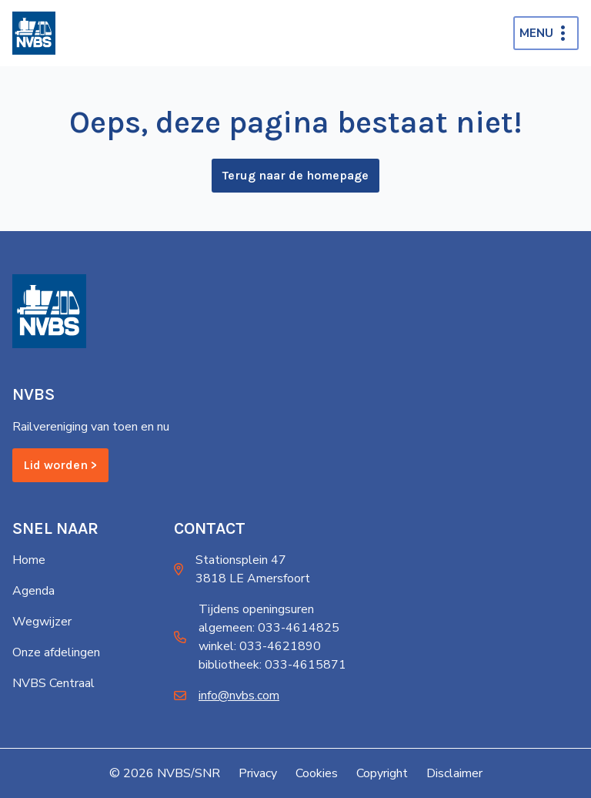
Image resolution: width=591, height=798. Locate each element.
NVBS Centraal (53, 683)
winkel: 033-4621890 (260, 646)
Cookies (317, 773)
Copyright (382, 773)
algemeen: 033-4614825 (269, 627)
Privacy (258, 773)
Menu (536, 33)
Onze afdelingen (56, 652)
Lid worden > (60, 465)
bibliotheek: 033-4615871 (272, 664)
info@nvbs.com (239, 695)
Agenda (33, 590)
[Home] (33, 33)
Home (28, 560)
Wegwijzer (42, 621)
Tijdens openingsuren (256, 609)
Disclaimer (454, 773)
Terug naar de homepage (295, 175)
